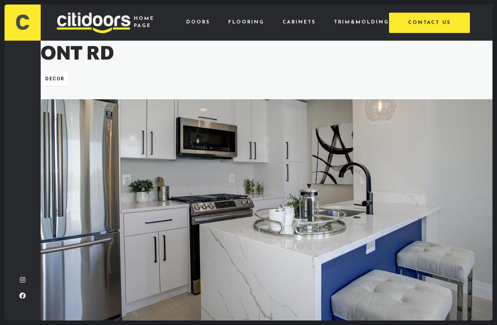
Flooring (246, 22)
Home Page (144, 22)
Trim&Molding (361, 22)
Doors (198, 22)
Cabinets (299, 22)
